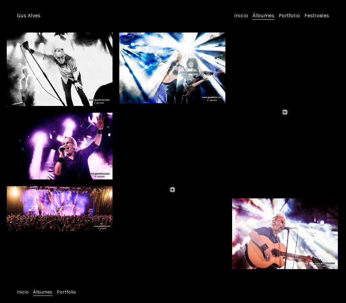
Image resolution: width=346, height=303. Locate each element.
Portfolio (289, 15)
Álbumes (263, 15)
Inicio (241, 15)
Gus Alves (29, 15)
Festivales (316, 15)
